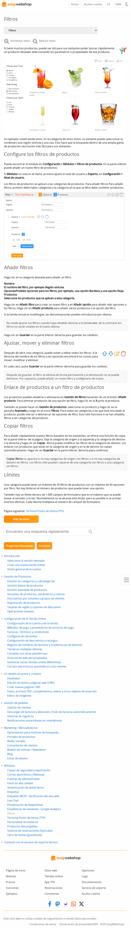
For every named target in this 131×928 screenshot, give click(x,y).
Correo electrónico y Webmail (25, 774)
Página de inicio (15, 870)
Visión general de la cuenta (24, 569)
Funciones (12, 888)
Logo (85, 876)
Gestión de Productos (17, 576)
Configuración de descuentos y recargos (32, 640)
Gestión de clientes (19, 707)
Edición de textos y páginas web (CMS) (31, 683)
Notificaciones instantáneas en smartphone (34, 720)
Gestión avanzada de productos (27, 590)
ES (108, 4)
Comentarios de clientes (22, 745)
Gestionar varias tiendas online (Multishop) (34, 662)
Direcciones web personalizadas (27, 658)
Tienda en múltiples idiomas (24, 649)
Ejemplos (11, 893)
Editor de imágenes (19, 695)
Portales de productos (21, 737)
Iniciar (75, 4)
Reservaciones (54, 888)
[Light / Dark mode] (127, 4)
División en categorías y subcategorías (31, 581)
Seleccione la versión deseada (25, 560)
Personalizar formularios (22, 822)
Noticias (11, 876)
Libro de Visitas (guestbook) (24, 835)
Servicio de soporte (94, 888)
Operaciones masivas (20, 611)
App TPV (50, 882)
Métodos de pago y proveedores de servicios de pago (40, 627)
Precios (10, 882)
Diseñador (13, 678)
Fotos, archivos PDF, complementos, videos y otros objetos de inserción (52, 691)
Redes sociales (16, 741)
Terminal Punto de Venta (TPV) (45, 511)
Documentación (92, 882)
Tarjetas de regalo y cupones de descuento (34, 607)
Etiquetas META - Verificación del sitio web (33, 796)
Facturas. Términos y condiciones (28, 632)
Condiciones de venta (42, 924)
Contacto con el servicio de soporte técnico (31, 842)
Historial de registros (20, 716)
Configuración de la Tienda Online (25, 618)
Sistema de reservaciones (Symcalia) (29, 830)
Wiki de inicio (21, 519)
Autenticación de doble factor (25, 787)
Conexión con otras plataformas (27, 653)
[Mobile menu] (126, 580)
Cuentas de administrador (23, 779)
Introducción (12, 556)
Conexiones (52, 893)
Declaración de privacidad (75, 924)
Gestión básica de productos (25, 585)
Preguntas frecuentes (19, 546)
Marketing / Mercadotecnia (20, 728)
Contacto (44, 546)
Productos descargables (22, 826)
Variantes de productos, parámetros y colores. (36, 594)
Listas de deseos (17, 758)
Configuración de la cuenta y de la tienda (32, 623)
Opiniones (88, 870)
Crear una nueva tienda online (26, 565)
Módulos (9, 765)
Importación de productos (23, 603)
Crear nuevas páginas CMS (23, 687)
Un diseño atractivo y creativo (22, 674)
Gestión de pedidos (16, 703)
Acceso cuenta (93, 4)
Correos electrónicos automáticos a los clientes (36, 666)
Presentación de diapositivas (25, 805)
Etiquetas (13, 792)
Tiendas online (54, 876)
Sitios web (51, 870)
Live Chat (13, 800)
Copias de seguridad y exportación (28, 770)
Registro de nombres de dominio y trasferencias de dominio (44, 645)
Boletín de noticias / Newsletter (26, 750)
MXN (118, 4)
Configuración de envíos (22, 636)
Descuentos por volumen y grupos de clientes (35, 598)
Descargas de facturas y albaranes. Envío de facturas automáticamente (51, 712)
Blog (10, 754)
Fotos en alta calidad (20, 783)
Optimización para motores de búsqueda (32, 732)
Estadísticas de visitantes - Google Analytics (34, 809)
